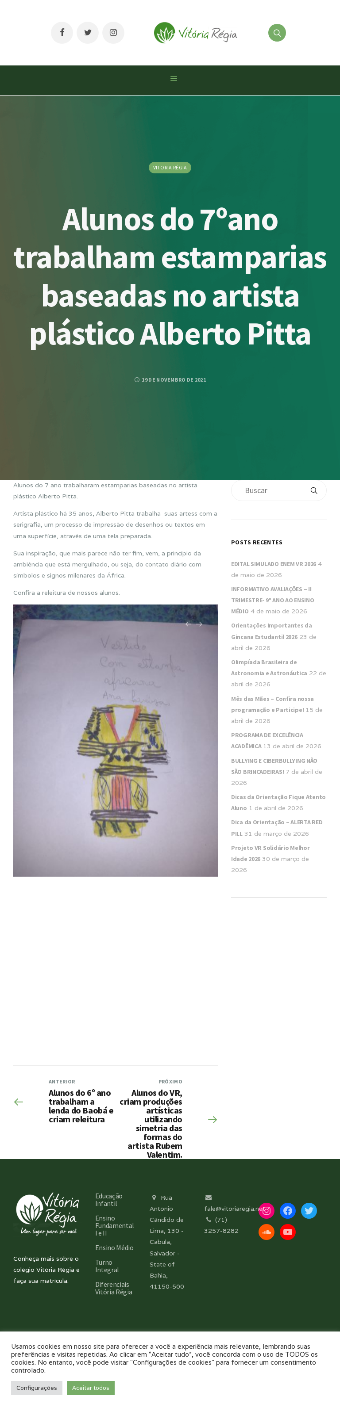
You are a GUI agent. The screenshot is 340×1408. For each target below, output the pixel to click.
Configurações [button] (36, 1388)
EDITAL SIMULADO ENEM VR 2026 (273, 564)
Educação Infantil (109, 1199)
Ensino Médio (114, 1247)
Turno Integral (107, 1266)
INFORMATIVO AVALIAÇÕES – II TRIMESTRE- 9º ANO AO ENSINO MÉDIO (272, 600)
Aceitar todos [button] (90, 1388)
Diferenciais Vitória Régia (113, 1288)
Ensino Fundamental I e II (114, 1225)
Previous (188, 628)
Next (199, 628)
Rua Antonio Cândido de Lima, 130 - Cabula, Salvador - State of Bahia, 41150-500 (167, 1242)
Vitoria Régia (170, 167)
